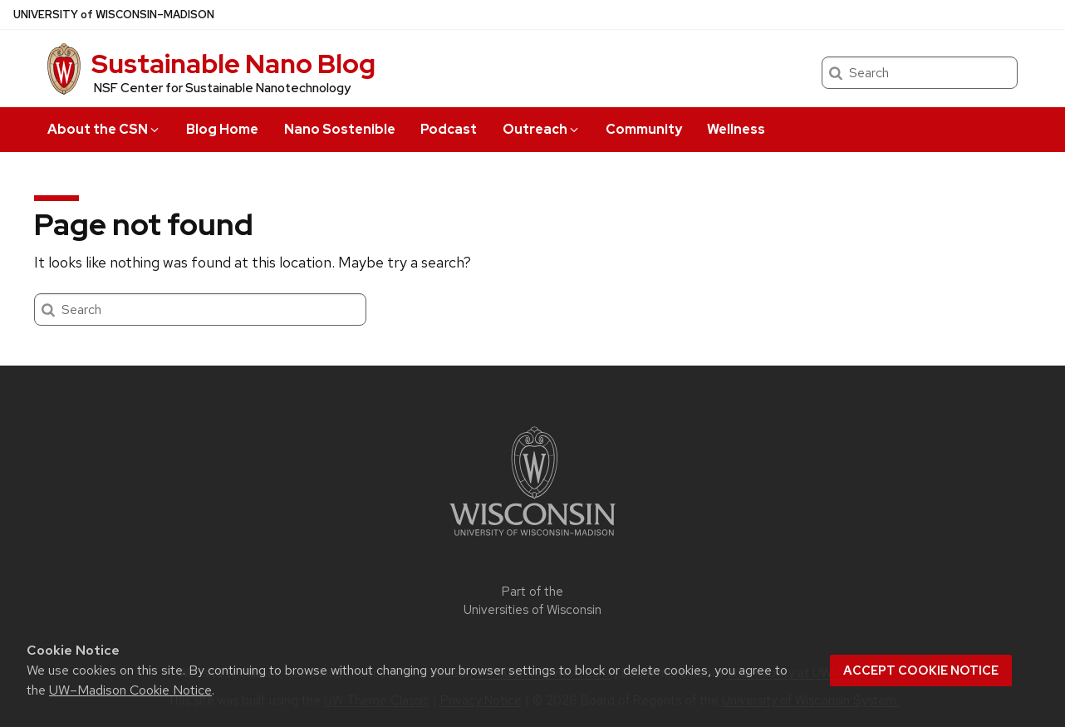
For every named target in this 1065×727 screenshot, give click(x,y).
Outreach (542, 129)
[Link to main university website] (532, 539)
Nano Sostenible (339, 129)
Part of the (532, 601)
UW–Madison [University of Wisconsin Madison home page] (113, 14)
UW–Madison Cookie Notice (130, 690)
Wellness (736, 129)
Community (644, 129)
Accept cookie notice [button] (921, 670)
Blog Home (222, 129)
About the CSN (104, 129)
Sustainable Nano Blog (233, 63)
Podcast (448, 129)
